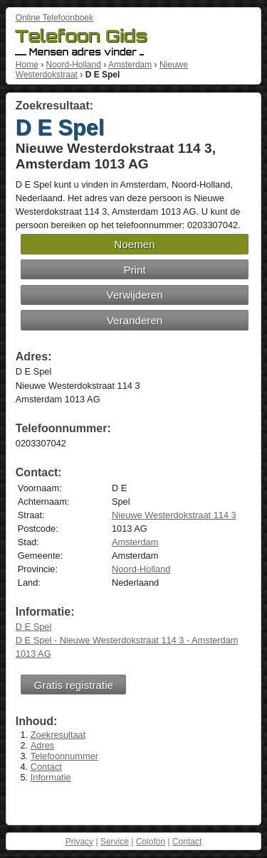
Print (134, 270)
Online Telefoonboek (54, 18)
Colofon (150, 842)
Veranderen (135, 320)
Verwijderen (134, 295)
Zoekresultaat (58, 734)
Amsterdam (130, 65)
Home (27, 65)
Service (114, 842)
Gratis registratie (73, 685)
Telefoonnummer (64, 756)
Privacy (79, 842)
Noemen (134, 244)
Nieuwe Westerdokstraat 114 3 (174, 515)
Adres (42, 745)
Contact (46, 766)
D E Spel (34, 626)
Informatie (51, 777)
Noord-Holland (73, 65)
